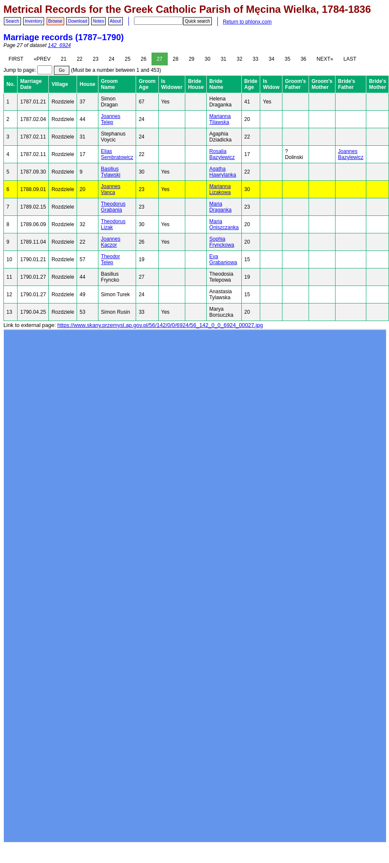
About (115, 21)
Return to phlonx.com (247, 22)
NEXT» (325, 59)
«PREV (42, 59)
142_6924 (59, 45)
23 (95, 59)
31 (223, 59)
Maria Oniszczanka (224, 224)
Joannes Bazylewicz (350, 154)
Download (77, 21)
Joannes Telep (110, 119)
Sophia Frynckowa (221, 242)
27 (159, 59)
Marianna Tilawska (220, 119)
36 (303, 59)
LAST (349, 59)
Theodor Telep (110, 259)
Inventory (33, 21)
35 (287, 59)
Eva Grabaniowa (223, 259)
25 (127, 59)
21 (63, 59)
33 (255, 59)
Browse (55, 21)
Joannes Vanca (110, 189)
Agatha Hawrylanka (222, 172)
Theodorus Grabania (113, 207)
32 (239, 59)
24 (111, 59)
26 (143, 59)
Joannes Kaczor (110, 242)
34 (271, 59)
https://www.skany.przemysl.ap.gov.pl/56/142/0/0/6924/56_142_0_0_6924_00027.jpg (160, 325)
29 (191, 59)
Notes (98, 21)
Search (12, 21)
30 (207, 59)
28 (175, 59)
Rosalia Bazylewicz (222, 154)
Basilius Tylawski (110, 172)
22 (79, 59)
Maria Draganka (220, 207)
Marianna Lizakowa (220, 189)
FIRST (16, 59)
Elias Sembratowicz (117, 154)
